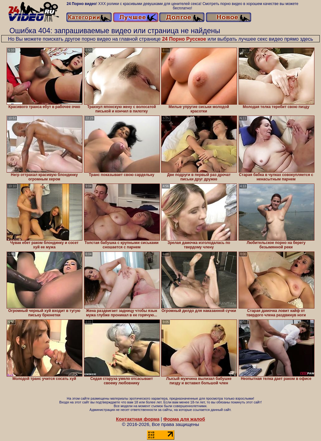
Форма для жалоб (184, 419)
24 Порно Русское (184, 39)
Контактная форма (138, 419)
